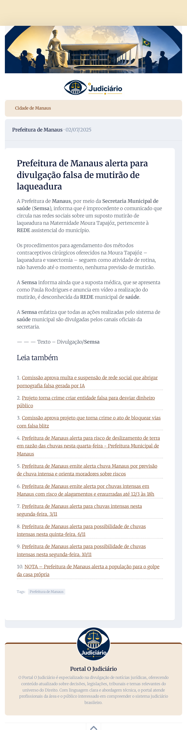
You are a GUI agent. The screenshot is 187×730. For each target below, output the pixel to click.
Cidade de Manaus (33, 108)
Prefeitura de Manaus (37, 130)
